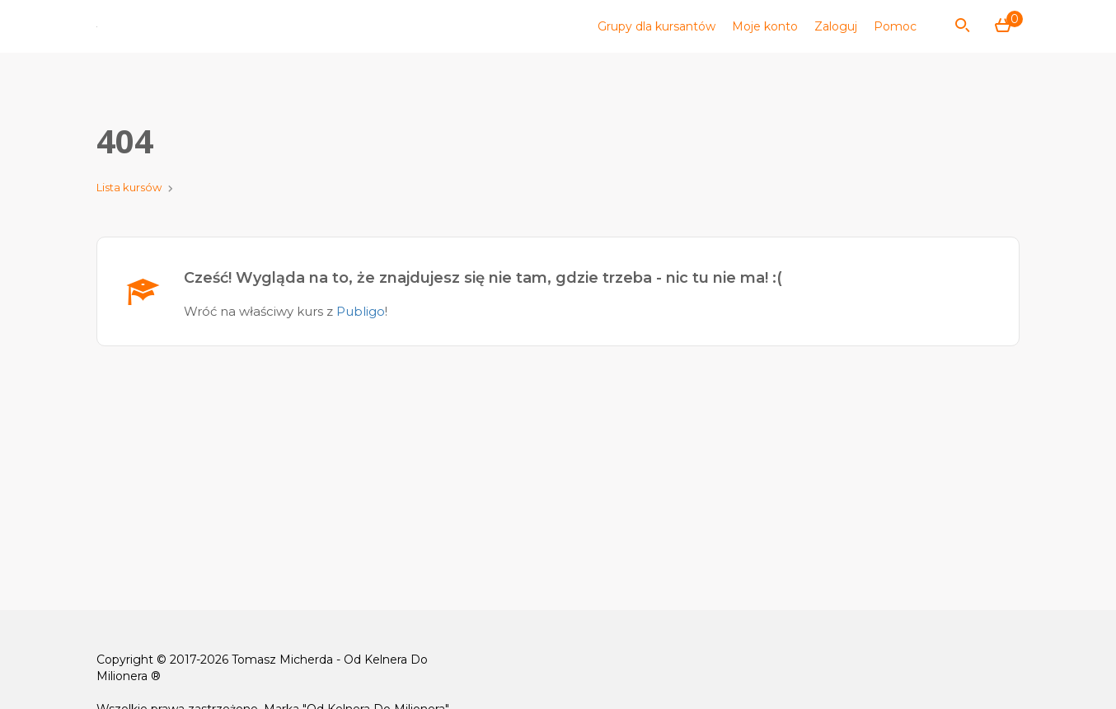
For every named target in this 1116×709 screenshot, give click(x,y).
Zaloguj (835, 26)
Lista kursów (129, 187)
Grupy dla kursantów (656, 26)
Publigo (360, 311)
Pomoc (895, 26)
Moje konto (765, 26)
